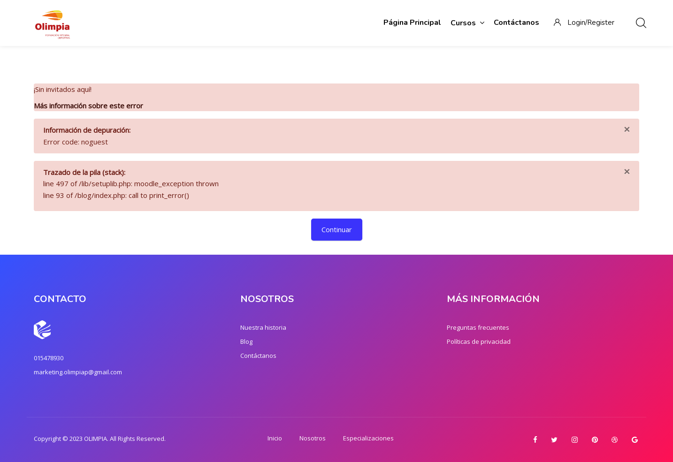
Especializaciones (368, 438)
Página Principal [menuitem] (412, 22)
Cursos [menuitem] (467, 22)
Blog (246, 341)
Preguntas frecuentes (478, 327)
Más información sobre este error (88, 105)
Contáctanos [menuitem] (516, 22)
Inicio (275, 438)
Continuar (336, 229)
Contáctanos (258, 355)
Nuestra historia (263, 327)
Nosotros (312, 438)
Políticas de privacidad (479, 341)
